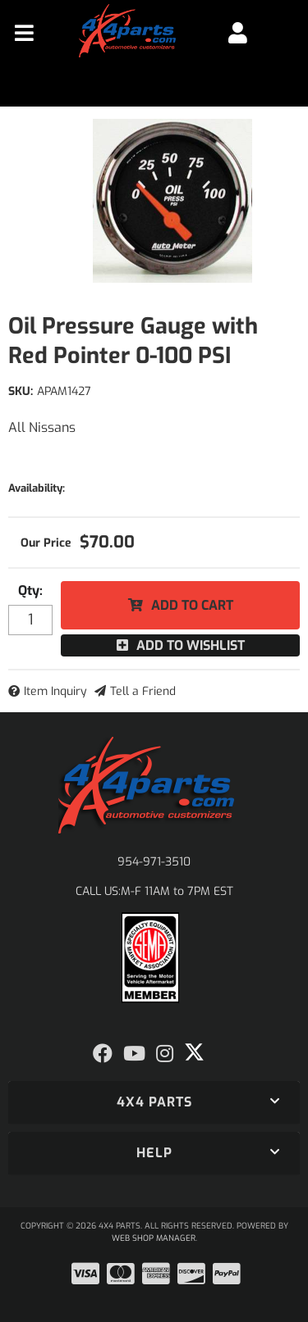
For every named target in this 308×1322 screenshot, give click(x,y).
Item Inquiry (55, 691)
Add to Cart (192, 605)
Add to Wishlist (190, 645)
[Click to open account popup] (237, 33)
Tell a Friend (143, 691)
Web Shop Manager (153, 1238)
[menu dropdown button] (24, 33)
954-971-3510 (154, 862)
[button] (154, 1102)
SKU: (20, 391)
